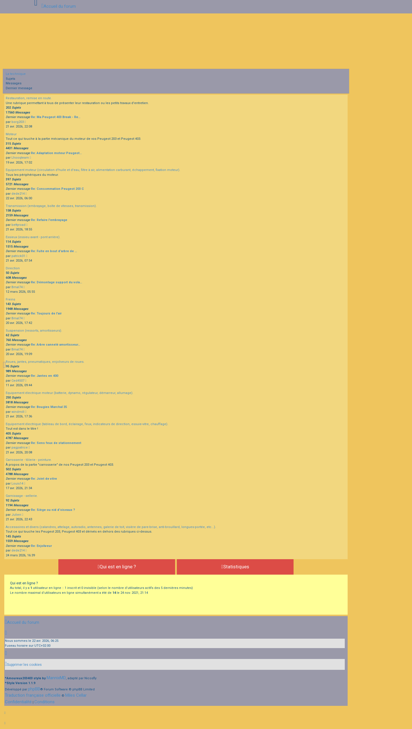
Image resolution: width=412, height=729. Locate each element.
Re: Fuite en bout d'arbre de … (54, 251)
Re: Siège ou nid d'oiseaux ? (53, 510)
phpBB (34, 689)
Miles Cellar (76, 695)
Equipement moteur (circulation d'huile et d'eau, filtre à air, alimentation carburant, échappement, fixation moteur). (93, 170)
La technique (16, 74)
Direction (13, 268)
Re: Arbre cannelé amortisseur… (55, 344)
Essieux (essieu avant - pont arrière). (33, 237)
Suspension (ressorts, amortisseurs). (34, 330)
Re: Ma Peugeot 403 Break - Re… (55, 117)
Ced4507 (17, 381)
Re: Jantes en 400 (44, 376)
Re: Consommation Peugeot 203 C (57, 189)
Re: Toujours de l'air (46, 313)
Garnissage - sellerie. (22, 496)
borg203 (17, 122)
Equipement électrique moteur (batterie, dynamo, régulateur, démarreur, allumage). (69, 393)
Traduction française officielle (33, 695)
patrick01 (18, 256)
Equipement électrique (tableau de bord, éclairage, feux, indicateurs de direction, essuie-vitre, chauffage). (87, 424)
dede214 (18, 194)
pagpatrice (19, 447)
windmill (17, 412)
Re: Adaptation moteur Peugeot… (56, 153)
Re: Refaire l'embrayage (49, 220)
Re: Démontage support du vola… (56, 282)
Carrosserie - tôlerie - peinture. (29, 460)
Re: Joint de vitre (44, 479)
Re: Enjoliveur (41, 546)
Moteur (11, 134)
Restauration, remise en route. (29, 98)
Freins (10, 299)
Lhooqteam (20, 158)
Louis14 (17, 483)
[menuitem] (23, 664)
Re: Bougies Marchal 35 (49, 407)
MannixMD (56, 677)
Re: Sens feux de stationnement (56, 443)
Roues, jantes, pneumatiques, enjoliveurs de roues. (45, 362)
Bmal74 (17, 287)
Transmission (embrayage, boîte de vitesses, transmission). (51, 206)
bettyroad (18, 225)
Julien (16, 515)
